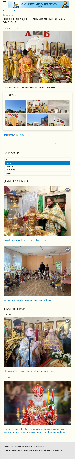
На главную (7, 11)
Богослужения (10, 166)
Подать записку (10, 170)
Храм (7, 160)
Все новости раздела (62, 144)
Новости (17, 11)
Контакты (8, 173)
